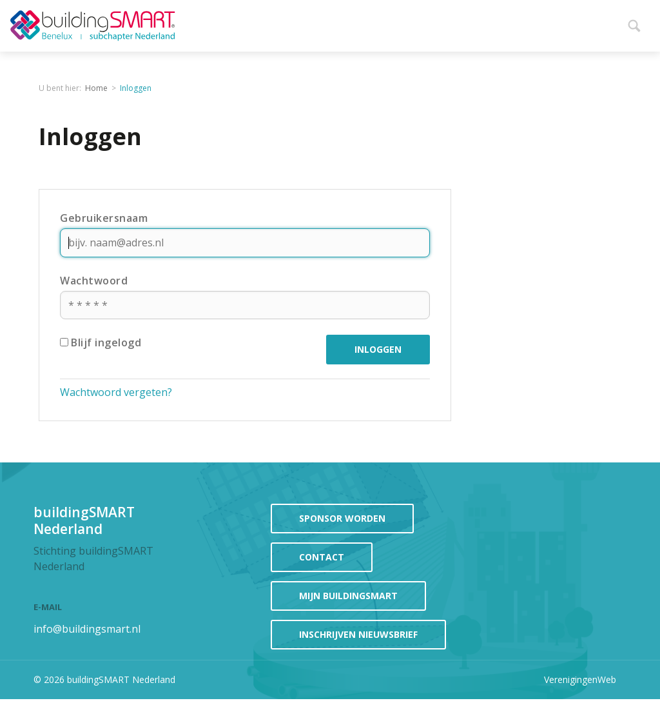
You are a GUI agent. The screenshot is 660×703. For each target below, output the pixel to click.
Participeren (463, 23)
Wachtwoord (94, 280)
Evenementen (370, 23)
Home (246, 23)
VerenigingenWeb (580, 679)
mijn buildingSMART (348, 595)
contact (321, 557)
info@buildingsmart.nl (87, 629)
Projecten (549, 23)
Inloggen (135, 88)
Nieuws (292, 23)
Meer (603, 23)
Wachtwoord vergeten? (116, 392)
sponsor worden (342, 518)
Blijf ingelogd (100, 342)
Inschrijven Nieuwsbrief (358, 634)
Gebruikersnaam (104, 218)
